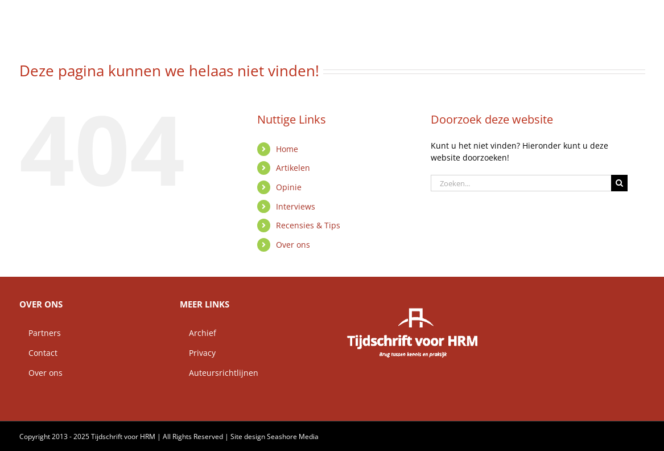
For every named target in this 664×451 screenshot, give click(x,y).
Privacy (198, 352)
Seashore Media (293, 436)
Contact (38, 352)
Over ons (293, 244)
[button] (627, 14)
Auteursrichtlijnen (219, 372)
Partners (40, 332)
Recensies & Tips (308, 225)
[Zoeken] (619, 183)
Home (287, 149)
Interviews (295, 206)
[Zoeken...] (521, 183)
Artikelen (293, 167)
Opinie (289, 187)
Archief (198, 332)
